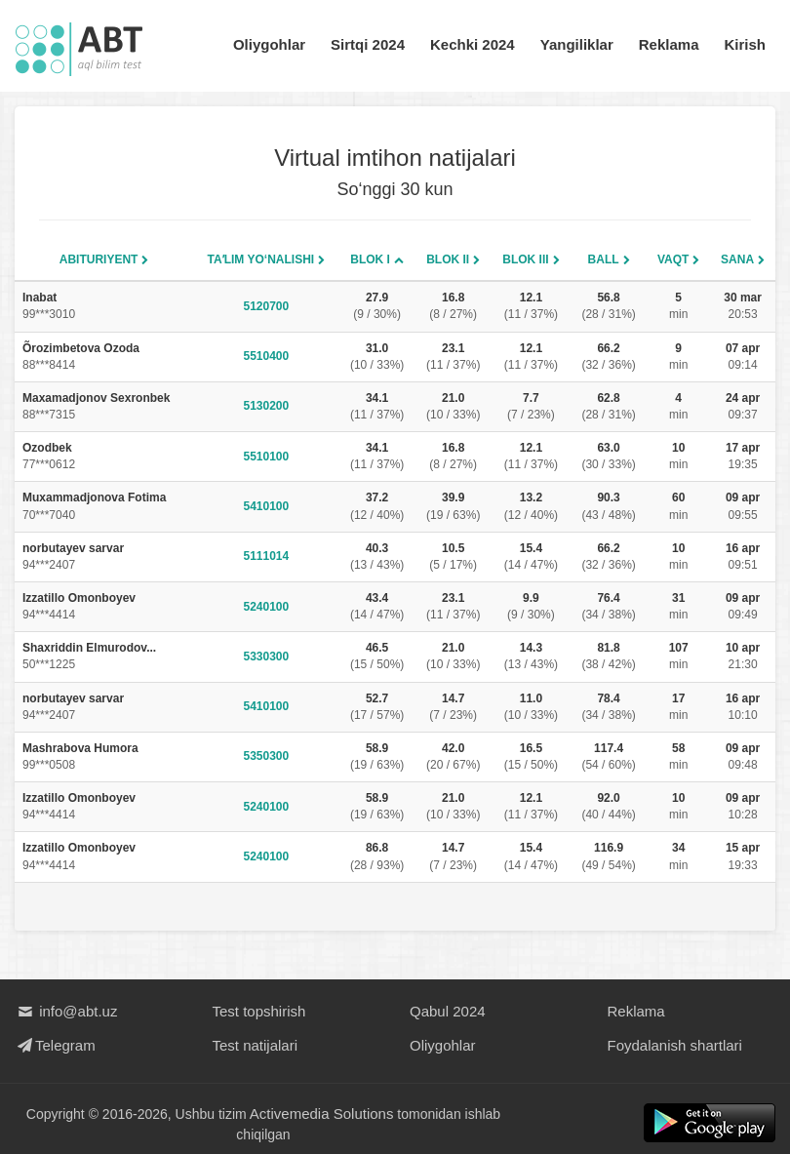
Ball (603, 259)
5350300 (267, 756)
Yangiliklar (576, 44)
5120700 (267, 306)
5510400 (267, 356)
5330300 (267, 656)
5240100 (267, 607)
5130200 (267, 406)
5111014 (267, 556)
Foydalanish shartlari (675, 1045)
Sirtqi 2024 (368, 44)
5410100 (267, 506)
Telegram (55, 1045)
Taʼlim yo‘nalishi (261, 259)
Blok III (525, 259)
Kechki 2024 (472, 44)
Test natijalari (255, 1045)
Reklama (669, 44)
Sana (737, 259)
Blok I (370, 259)
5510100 (267, 456)
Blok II (447, 259)
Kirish (745, 44)
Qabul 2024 (448, 1011)
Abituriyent (98, 259)
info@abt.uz (66, 1011)
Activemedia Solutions (322, 1113)
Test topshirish (259, 1011)
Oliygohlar (269, 44)
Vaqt (673, 259)
